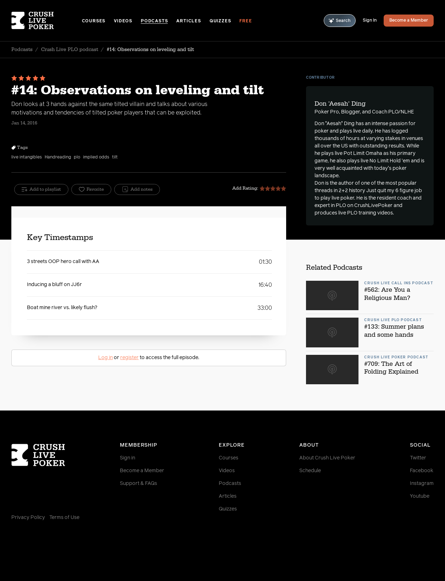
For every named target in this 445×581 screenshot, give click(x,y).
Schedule (310, 470)
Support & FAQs (138, 483)
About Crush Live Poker (327, 458)
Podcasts (154, 21)
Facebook (421, 470)
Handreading (58, 157)
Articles (188, 21)
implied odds (96, 157)
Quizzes (220, 21)
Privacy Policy (28, 517)
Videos (123, 21)
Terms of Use (64, 517)
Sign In (370, 20)
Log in (105, 357)
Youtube (419, 496)
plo (77, 157)
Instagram (422, 483)
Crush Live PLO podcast (69, 49)
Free (245, 21)
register (129, 357)
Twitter (418, 458)
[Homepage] (46, 20)
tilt (115, 157)
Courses (94, 21)
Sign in (127, 458)
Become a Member (408, 20)
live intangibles (26, 157)
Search (340, 20)
